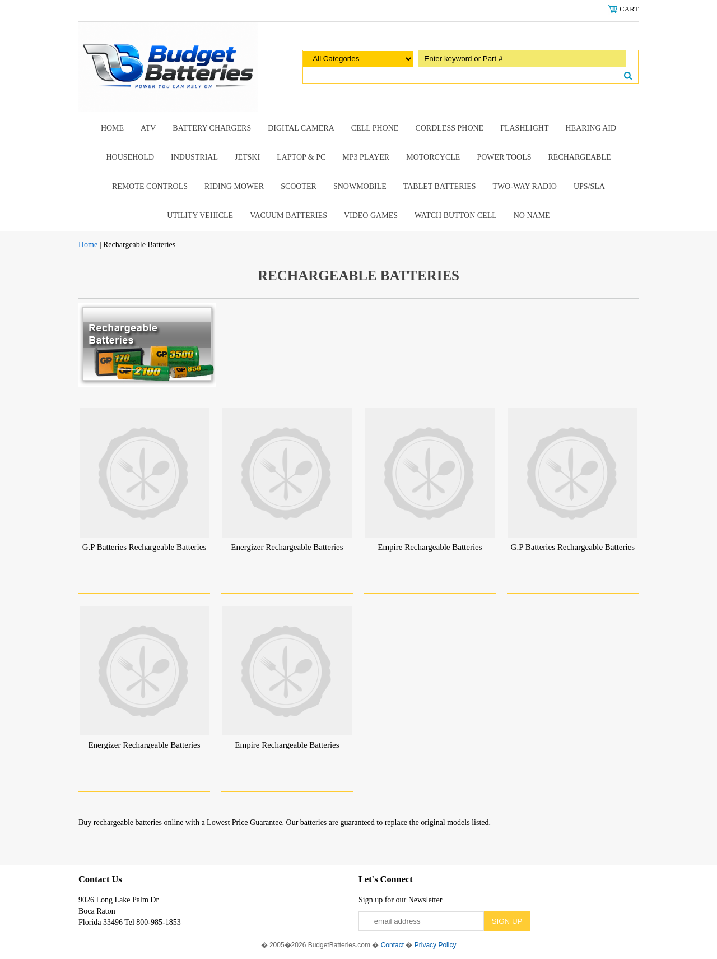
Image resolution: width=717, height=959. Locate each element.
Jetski (247, 157)
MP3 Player (365, 157)
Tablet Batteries (439, 186)
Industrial (194, 157)
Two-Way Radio (524, 186)
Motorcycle (433, 157)
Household (130, 157)
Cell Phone (375, 128)
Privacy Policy (436, 945)
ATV (148, 128)
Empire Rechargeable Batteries (430, 547)
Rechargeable (579, 157)
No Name (532, 215)
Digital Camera (301, 128)
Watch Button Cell (456, 215)
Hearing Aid (591, 128)
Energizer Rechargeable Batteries (287, 547)
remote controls (150, 186)
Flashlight (524, 128)
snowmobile (360, 186)
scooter (298, 186)
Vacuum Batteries (288, 215)
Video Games (371, 215)
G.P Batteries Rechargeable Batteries (144, 547)
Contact (392, 945)
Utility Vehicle (200, 215)
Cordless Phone (449, 128)
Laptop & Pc (301, 157)
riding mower (234, 186)
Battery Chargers (212, 128)
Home (112, 128)
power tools (504, 157)
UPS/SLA (589, 186)
